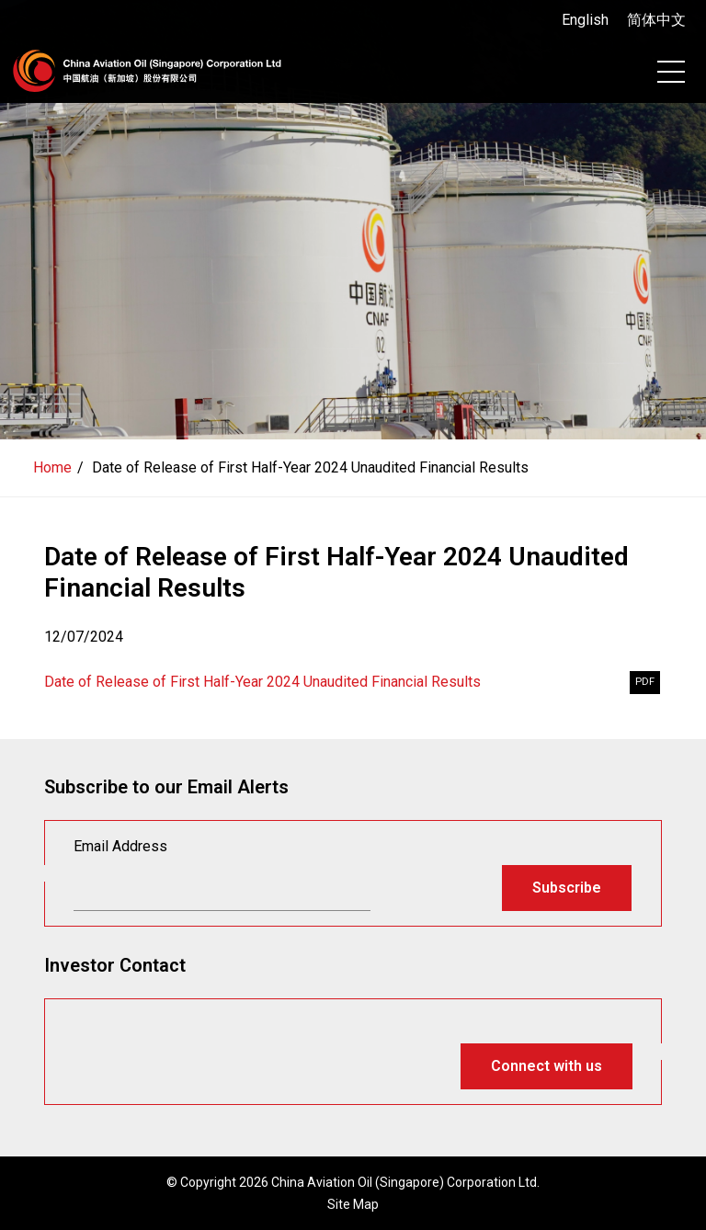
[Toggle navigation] (671, 71)
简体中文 (656, 19)
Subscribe (566, 887)
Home (52, 467)
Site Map (353, 1204)
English (585, 19)
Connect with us (546, 1066)
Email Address (120, 846)
